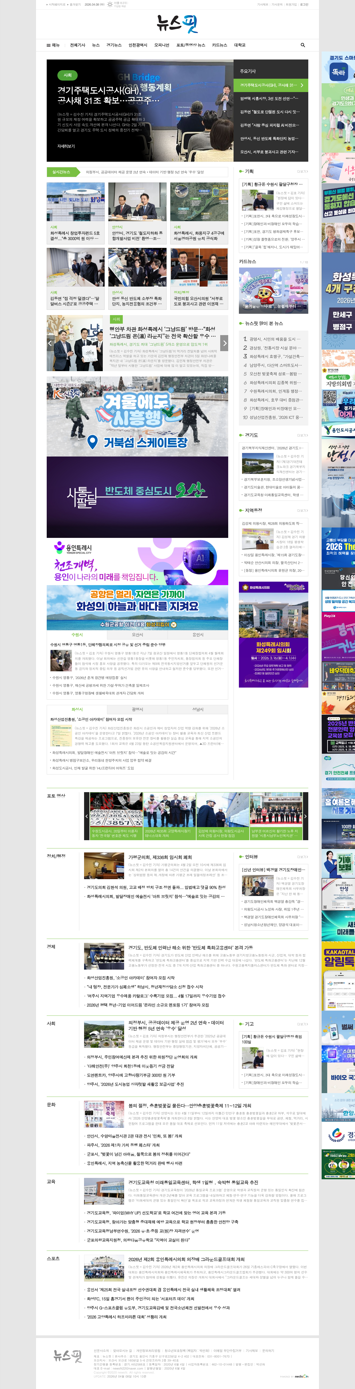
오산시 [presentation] (137, 634)
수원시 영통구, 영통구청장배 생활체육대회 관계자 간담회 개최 (98, 693)
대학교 (239, 45)
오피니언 (161, 45)
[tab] (77, 635)
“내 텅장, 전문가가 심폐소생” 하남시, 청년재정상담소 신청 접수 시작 (145, 987)
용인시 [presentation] (197, 634)
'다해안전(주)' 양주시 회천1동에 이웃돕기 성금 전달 (130, 1066)
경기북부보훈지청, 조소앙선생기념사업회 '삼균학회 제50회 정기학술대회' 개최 (274, 479)
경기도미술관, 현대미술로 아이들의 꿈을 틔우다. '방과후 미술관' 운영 (274, 487)
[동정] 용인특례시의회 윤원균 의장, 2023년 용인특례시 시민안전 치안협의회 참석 (274, 570)
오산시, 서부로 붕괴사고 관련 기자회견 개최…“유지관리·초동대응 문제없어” (274, 151)
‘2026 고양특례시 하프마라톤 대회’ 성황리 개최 (127, 1317)
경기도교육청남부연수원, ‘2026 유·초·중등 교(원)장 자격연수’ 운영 (143, 1231)
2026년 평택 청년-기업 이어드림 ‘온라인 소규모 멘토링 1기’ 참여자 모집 (148, 1005)
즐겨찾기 (75, 4)
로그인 (304, 4)
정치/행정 (56, 856)
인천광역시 (137, 45)
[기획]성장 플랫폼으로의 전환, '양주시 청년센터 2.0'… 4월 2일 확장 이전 (274, 239)
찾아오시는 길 (122, 1351)
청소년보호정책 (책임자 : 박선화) (187, 1351)
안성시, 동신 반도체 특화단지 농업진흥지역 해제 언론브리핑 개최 (274, 138)
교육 (51, 1181)
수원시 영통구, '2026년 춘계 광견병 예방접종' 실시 (89, 677)
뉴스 (96, 45)
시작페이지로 (57, 4)
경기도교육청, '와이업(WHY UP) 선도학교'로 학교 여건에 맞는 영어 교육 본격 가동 (156, 1213)
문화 (51, 1105)
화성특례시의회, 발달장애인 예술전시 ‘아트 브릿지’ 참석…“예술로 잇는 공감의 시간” (114, 752)
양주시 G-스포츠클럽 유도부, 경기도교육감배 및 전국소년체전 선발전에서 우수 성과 (158, 1308)
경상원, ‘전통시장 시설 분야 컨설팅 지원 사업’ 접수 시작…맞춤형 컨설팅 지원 (277, 348)
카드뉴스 (219, 45)
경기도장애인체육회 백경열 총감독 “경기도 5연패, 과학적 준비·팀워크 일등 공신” (274, 901)
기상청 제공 (120, 6)
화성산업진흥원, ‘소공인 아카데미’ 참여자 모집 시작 (130, 978)
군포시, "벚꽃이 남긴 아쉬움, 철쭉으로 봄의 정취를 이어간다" (138, 1154)
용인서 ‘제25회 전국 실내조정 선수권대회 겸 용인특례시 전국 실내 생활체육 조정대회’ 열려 (163, 1289)
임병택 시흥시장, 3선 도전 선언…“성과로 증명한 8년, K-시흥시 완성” (274, 98)
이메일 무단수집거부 (228, 1351)
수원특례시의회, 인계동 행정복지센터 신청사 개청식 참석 (277, 391)
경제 (51, 946)
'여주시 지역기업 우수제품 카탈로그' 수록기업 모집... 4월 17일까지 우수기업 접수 (156, 996)
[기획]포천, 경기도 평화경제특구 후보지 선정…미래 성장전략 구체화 (274, 231)
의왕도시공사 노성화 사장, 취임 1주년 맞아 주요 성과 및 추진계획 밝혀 (274, 909)
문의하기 (268, 1351)
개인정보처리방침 (148, 1351)
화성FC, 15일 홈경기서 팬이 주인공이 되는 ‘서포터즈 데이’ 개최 (140, 1298)
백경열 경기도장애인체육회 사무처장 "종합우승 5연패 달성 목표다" (274, 916)
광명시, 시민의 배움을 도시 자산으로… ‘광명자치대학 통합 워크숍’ (277, 339)
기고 (249, 1024)
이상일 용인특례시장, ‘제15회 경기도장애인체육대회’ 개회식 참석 (274, 554)
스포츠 (53, 1258)
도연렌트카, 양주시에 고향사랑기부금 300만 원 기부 (131, 1075)
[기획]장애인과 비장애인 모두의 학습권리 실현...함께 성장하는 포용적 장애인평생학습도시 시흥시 (274, 223)
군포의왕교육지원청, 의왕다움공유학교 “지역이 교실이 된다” (138, 1240)
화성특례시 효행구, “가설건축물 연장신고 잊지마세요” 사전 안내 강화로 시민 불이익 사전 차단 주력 (277, 356)
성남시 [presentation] (197, 709)
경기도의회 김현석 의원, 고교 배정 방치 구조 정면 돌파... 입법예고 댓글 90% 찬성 (156, 887)
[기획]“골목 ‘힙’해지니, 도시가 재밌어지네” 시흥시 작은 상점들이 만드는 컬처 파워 (274, 246)
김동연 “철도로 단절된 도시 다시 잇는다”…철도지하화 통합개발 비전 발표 (274, 111)
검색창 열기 (303, 45)
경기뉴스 (113, 45)
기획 (249, 171)
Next (224, 343)
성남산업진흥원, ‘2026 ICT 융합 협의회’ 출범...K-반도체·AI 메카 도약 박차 (277, 417)
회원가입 (291, 4)
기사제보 (262, 4)
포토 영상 (56, 796)
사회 (51, 1023)
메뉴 (56, 45)
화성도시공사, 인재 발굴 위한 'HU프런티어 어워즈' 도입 (93, 768)
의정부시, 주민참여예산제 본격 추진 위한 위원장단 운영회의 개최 (142, 1057)
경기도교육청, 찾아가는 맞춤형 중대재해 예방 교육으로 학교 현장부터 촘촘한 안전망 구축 (162, 1222)
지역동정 (253, 510)
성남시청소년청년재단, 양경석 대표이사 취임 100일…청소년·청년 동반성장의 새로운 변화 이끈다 (274, 924)
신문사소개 (101, 1351)
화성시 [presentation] (77, 709)
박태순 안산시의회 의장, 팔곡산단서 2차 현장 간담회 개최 (274, 562)
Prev (51, 343)
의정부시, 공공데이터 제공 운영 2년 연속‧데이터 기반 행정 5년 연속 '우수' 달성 (145, 172)
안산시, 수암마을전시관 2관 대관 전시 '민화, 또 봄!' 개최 (134, 1136)
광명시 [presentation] (137, 709)
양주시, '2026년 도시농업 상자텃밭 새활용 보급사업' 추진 (135, 1084)
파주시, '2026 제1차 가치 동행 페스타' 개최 (123, 1145)
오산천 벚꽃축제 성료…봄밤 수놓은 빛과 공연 (277, 373)
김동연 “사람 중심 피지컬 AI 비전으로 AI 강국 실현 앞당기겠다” (274, 125)
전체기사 (77, 45)
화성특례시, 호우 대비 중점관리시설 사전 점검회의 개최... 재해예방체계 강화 (277, 400)
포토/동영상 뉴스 (190, 45)
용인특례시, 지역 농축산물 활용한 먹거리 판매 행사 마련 (134, 1163)
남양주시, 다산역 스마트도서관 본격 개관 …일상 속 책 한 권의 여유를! (277, 365)
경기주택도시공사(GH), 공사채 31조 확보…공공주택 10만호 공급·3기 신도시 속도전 (274, 85)
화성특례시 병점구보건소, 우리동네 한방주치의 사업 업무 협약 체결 (101, 760)
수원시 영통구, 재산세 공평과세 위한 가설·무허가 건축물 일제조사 (100, 685)
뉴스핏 (264, 323)
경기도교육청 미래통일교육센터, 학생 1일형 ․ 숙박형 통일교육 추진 (274, 494)
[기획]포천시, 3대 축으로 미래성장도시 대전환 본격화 (274, 216)
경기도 (251, 435)
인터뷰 (251, 857)
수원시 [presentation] (77, 634)
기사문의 (276, 4)
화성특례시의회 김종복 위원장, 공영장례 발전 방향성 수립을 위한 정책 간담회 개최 (277, 382)
